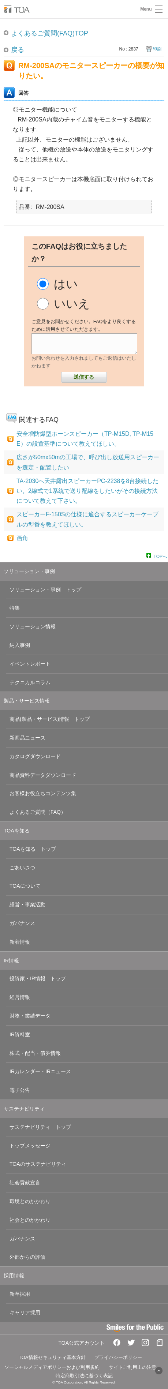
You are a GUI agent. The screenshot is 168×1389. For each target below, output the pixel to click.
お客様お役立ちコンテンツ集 (43, 793)
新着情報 (20, 942)
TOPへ (160, 556)
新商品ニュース (27, 738)
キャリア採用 (25, 1312)
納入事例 (20, 645)
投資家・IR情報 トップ (38, 978)
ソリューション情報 (33, 626)
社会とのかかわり (30, 1220)
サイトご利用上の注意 (132, 1367)
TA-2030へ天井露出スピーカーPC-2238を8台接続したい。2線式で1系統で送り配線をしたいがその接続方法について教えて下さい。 (87, 491)
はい (66, 284)
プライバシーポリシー (118, 1357)
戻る (17, 49)
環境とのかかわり (30, 1201)
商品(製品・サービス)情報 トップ (50, 719)
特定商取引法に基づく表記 (84, 1375)
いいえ (72, 303)
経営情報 (20, 997)
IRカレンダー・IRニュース (40, 1071)
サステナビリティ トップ (40, 1127)
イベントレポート (30, 664)
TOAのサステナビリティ (38, 1164)
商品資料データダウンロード (43, 775)
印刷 (157, 49)
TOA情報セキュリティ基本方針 (52, 1357)
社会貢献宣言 (25, 1183)
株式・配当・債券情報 (35, 1053)
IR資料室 (20, 1034)
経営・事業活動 (27, 904)
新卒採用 (20, 1294)
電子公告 (20, 1090)
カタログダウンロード (35, 756)
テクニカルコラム (30, 682)
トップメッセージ (30, 1146)
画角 (22, 538)
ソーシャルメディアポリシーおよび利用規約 (52, 1367)
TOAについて (25, 886)
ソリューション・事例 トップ (45, 589)
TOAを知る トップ (33, 849)
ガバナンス (22, 923)
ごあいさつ (22, 868)
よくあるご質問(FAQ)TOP (49, 33)
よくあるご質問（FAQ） (38, 812)
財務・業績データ (30, 1016)
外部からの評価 (27, 1257)
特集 (15, 608)
